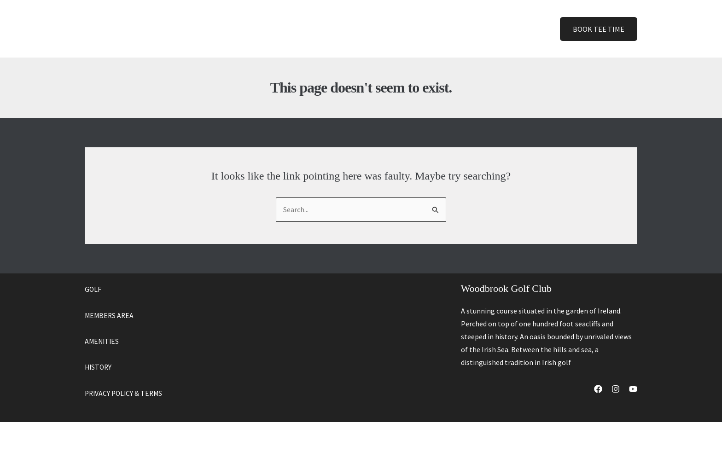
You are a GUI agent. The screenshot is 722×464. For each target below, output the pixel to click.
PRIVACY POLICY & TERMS (125, 392)
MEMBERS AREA (110, 315)
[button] (313, 29)
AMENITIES (103, 341)
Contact (443, 29)
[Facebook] (598, 389)
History (400, 28)
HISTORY (99, 366)
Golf (306, 29)
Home (270, 28)
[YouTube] (633, 389)
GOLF (93, 289)
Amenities (353, 29)
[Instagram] (615, 389)
